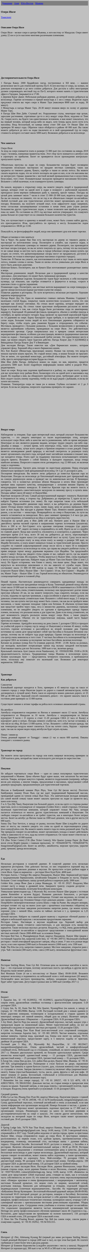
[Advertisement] (44, 58)
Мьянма (39, 3)
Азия (16, 3)
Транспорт (6, 17)
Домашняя (7, 3)
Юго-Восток (27, 3)
